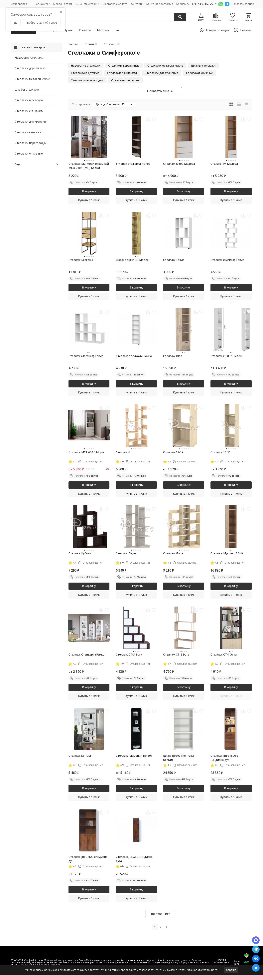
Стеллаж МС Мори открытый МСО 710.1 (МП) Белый (88, 166)
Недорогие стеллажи (29, 57)
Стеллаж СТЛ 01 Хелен (226, 356)
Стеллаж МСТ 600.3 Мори (86, 452)
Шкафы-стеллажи (27, 89)
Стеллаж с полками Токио (134, 356)
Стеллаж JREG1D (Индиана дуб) (134, 859)
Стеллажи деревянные (30, 68)
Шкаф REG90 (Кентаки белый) (178, 758)
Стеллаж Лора (173, 553)
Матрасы (103, 30)
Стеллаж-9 (123, 452)
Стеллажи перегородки (31, 143)
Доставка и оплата (115, 4)
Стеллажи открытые (29, 153)
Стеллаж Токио (174, 260)
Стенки (89, 44)
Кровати (85, 30)
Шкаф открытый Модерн (133, 260)
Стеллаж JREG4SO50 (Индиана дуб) (224, 758)
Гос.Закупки (42, 4)
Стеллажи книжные (28, 132)
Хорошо (231, 970)
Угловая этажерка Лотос (133, 164)
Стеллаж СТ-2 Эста (176, 654)
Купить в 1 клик (89, 200)
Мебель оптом (62, 4)
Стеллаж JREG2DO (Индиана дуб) (87, 859)
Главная (73, 44)
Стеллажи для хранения (31, 121)
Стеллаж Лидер (126, 553)
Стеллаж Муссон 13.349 (226, 553)
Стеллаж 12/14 (173, 452)
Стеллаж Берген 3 (80, 260)
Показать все (160, 914)
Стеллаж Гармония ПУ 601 (134, 755)
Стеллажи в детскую (29, 100)
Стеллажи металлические (32, 79)
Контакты (137, 4)
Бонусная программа (159, 4)
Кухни (68, 30)
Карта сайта (236, 962)
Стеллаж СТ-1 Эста (223, 654)
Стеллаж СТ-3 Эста (129, 654)
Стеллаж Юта (172, 356)
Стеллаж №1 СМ (79, 755)
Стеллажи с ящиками (29, 111)
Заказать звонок (243, 4)
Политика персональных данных (221, 962)
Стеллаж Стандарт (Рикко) (86, 654)
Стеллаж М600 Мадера (179, 164)
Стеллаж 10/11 (220, 452)
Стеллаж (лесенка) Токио (85, 356)
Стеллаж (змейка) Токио (227, 260)
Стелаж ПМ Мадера (224, 164)
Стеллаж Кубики (79, 553)
